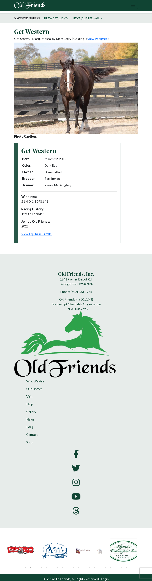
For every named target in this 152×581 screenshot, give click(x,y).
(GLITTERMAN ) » (87, 18)
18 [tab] (116, 568)
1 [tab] (25, 568)
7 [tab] (57, 568)
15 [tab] (100, 568)
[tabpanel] (24, 551)
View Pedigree (97, 39)
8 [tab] (62, 568)
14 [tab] (94, 568)
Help (29, 404)
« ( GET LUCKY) (55, 18)
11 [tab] (78, 568)
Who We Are (35, 381)
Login (105, 579)
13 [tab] (89, 568)
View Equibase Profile (36, 234)
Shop (29, 442)
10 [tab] (73, 568)
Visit (29, 396)
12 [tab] (84, 568)
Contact (32, 435)
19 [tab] (121, 568)
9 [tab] (68, 568)
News (30, 419)
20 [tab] (126, 568)
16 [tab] (105, 568)
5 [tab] (46, 568)
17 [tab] (110, 568)
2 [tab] (30, 568)
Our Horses (34, 389)
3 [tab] (36, 568)
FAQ (29, 427)
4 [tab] (41, 568)
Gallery (31, 412)
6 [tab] (52, 568)
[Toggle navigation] (133, 5)
